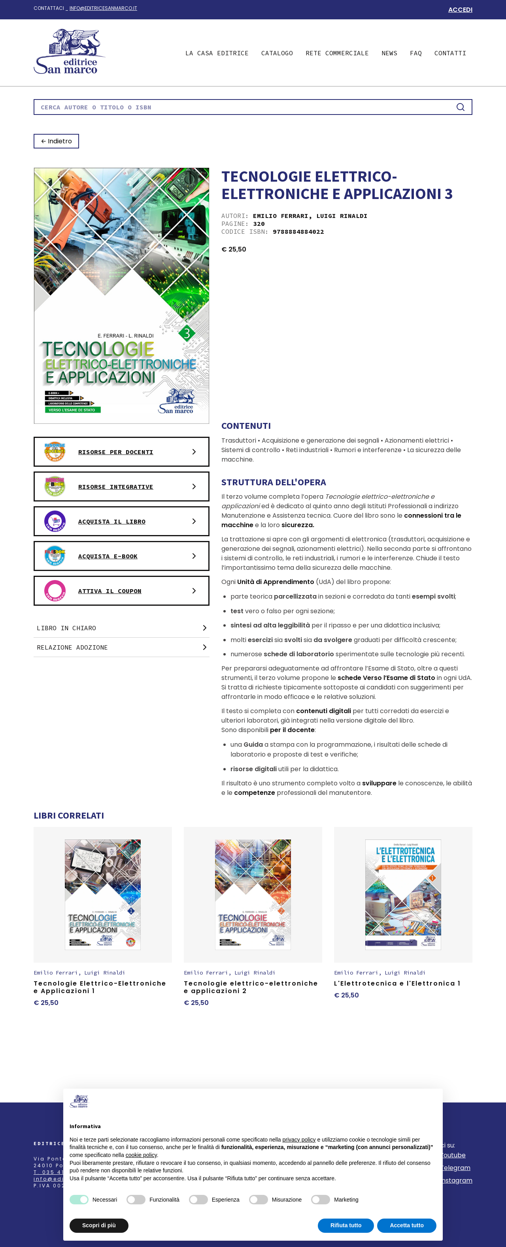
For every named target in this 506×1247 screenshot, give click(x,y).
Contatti (450, 53)
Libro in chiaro (123, 628)
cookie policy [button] (141, 1155)
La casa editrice (217, 53)
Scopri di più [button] (99, 1225)
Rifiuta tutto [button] (346, 1225)
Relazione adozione (123, 647)
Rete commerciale (337, 53)
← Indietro (56, 141)
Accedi (460, 9)
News (389, 53)
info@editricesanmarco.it (103, 8)
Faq (416, 53)
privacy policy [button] (299, 1139)
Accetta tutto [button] (407, 1225)
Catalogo (277, 53)
